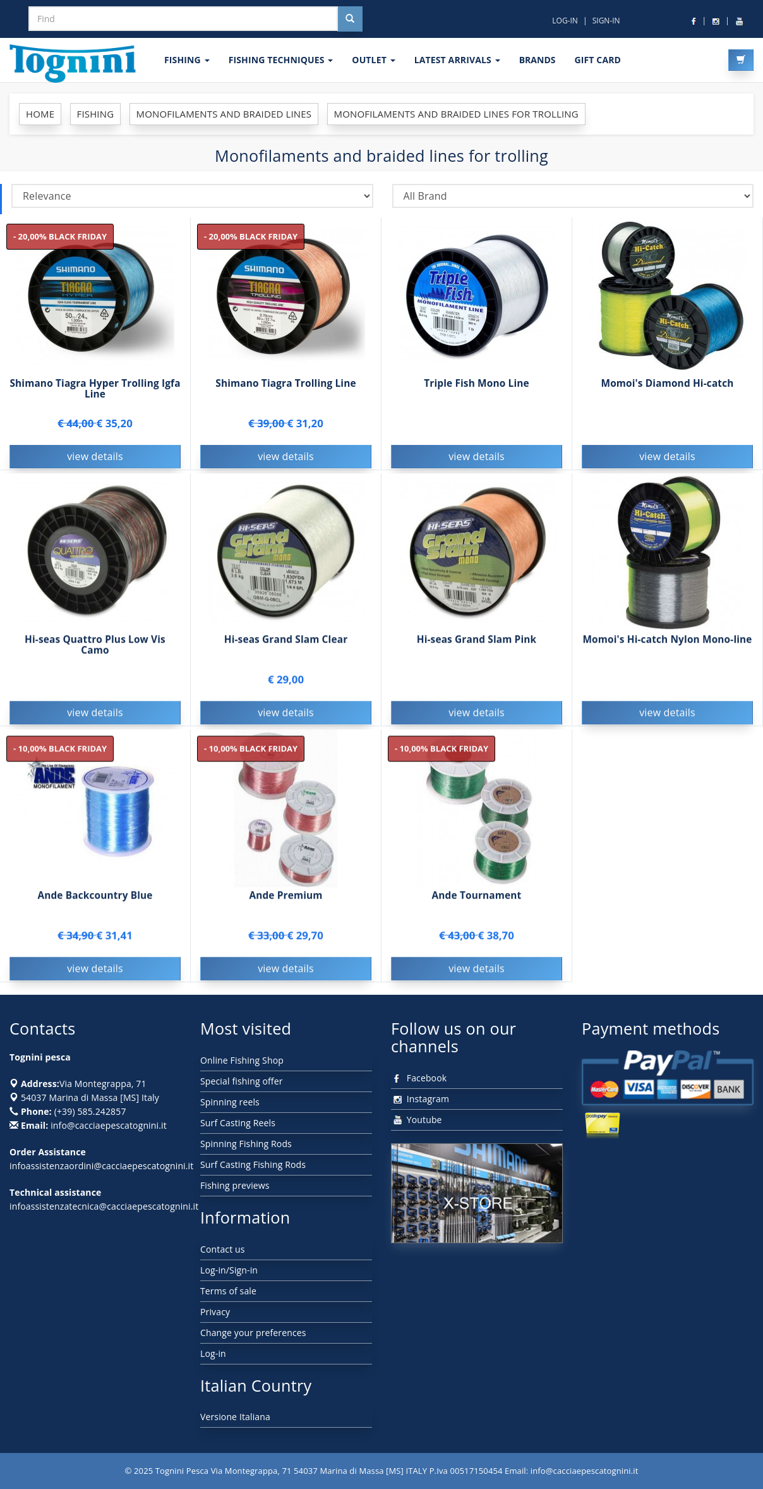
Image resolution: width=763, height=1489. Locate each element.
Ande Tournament (477, 897)
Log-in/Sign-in (229, 1270)
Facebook (419, 1078)
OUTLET (373, 60)
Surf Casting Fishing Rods (253, 1164)
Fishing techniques (281, 60)
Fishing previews (235, 1185)
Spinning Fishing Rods (246, 1144)
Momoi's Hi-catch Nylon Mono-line (667, 641)
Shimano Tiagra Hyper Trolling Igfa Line (94, 389)
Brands (537, 60)
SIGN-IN (606, 20)
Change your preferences (253, 1333)
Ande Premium (285, 897)
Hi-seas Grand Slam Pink (477, 641)
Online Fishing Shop (242, 1060)
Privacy (215, 1312)
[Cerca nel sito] (350, 19)
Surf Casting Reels (237, 1123)
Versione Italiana (235, 1417)
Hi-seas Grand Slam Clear (286, 641)
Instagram (420, 1099)
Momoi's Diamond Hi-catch (667, 383)
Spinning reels (230, 1102)
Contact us (222, 1249)
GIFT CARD (597, 60)
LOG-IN (565, 20)
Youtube (416, 1120)
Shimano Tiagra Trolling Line (285, 383)
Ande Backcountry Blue (94, 897)
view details (95, 456)
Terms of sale (228, 1291)
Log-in (213, 1353)
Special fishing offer (241, 1081)
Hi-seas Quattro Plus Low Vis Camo (95, 647)
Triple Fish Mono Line (476, 383)
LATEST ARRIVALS (457, 60)
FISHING (187, 60)
